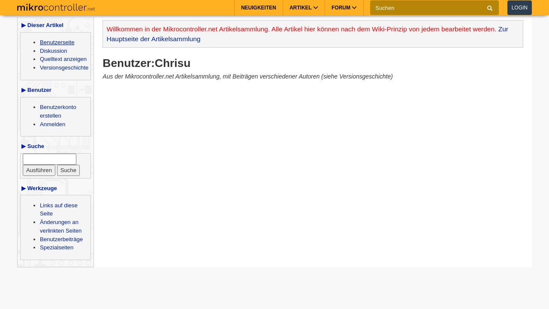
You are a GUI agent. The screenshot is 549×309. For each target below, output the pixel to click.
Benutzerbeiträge (61, 239)
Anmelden (52, 124)
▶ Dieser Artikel (42, 25)
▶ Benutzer (36, 90)
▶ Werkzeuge (39, 188)
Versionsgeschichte (64, 67)
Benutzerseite (57, 42)
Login (520, 8)
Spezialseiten (56, 247)
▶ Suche (32, 146)
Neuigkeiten (258, 8)
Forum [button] (344, 8)
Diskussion (53, 51)
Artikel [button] (304, 8)
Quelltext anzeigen (63, 59)
